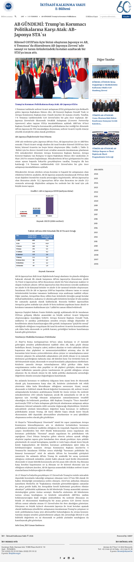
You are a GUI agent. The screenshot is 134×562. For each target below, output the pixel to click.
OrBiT (129, 536)
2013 (96, 232)
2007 (96, 259)
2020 (96, 201)
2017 (22, 16)
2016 (96, 219)
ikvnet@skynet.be (124, 551)
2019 (96, 205)
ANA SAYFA (98, 170)
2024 (96, 183)
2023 (96, 187)
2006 (96, 264)
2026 (96, 174)
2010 (96, 246)
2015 (96, 223)
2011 (95, 241)
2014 (96, 228)
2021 (96, 196)
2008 (96, 255)
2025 (96, 178)
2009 (96, 250)
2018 (96, 210)
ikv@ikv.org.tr (14, 553)
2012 (96, 237)
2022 (96, 192)
